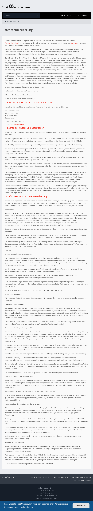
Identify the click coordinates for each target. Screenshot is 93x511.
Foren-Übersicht (8, 477)
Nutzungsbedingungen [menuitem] (82, 480)
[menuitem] (82, 15)
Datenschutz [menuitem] (36, 477)
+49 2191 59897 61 (50, 495)
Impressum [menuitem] (47, 477)
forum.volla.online (11, 43)
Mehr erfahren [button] (27, 507)
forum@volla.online (17, 124)
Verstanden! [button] (81, 506)
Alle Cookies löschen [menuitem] (61, 477)
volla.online (75, 43)
